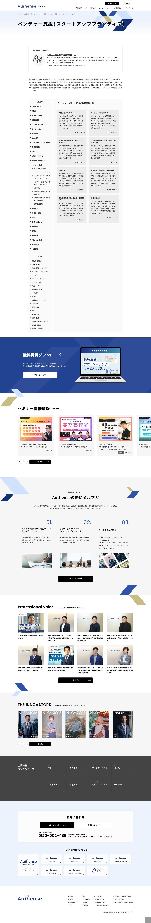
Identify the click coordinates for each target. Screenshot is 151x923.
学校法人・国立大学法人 (40, 321)
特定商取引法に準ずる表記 (101, 905)
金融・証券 (35, 318)
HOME (19, 14)
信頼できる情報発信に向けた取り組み (123, 902)
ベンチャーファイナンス (42, 172)
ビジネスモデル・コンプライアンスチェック (42, 177)
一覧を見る (40, 462)
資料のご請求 (112, 3)
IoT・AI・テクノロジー (39, 279)
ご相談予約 (126, 3)
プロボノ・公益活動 (118, 899)
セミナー (108, 8)
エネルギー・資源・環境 (40, 272)
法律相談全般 (38, 204)
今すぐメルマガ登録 (75, 578)
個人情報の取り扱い (99, 902)
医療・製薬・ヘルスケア (40, 268)
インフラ (35, 275)
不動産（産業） (37, 261)
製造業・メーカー (38, 314)
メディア (35, 293)
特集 (85, 8)
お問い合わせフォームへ (57, 825)
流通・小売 (35, 286)
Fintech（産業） (37, 282)
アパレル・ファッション (40, 300)
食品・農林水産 (37, 289)
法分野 (33, 14)
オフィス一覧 (97, 896)
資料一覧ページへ (40, 375)
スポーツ (35, 304)
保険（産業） (36, 264)
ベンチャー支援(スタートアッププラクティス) (42, 183)
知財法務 (37, 188)
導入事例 (93, 8)
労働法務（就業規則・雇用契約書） (42, 193)
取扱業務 (26, 14)
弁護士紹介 (118, 8)
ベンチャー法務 (41, 14)
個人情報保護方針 (99, 899)
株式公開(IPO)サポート (41, 169)
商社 (33, 311)
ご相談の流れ (86, 899)
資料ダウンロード (94, 825)
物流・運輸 (35, 307)
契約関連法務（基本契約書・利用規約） (42, 199)
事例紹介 (70, 899)
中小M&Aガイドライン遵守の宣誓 (122, 896)
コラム (100, 8)
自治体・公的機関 (38, 328)
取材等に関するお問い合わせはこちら (73, 65)
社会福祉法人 (36, 325)
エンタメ (35, 296)
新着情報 (85, 902)
